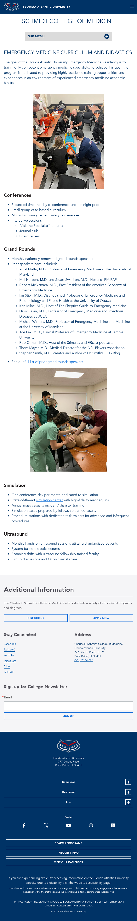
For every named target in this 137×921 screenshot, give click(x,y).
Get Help (102, 901)
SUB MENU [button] (36, 36)
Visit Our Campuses (68, 862)
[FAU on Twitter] (46, 825)
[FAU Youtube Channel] (68, 825)
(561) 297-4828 (83, 660)
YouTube (9, 655)
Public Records (83, 905)
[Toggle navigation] (132, 7)
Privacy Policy (23, 901)
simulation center (49, 500)
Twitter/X (9, 649)
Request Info (69, 853)
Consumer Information (79, 901)
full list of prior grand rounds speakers (54, 362)
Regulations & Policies (48, 901)
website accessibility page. (92, 883)
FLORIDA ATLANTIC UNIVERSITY (46, 7)
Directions (35, 618)
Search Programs (68, 843)
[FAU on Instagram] (90, 825)
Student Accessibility (58, 905)
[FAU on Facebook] (23, 825)
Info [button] (68, 802)
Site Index (116, 901)
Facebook (10, 644)
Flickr (7, 666)
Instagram (10, 661)
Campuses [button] (68, 782)
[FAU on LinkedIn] (113, 825)
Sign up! (68, 716)
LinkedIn (9, 672)
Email (8, 697)
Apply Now (101, 618)
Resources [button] (68, 792)
